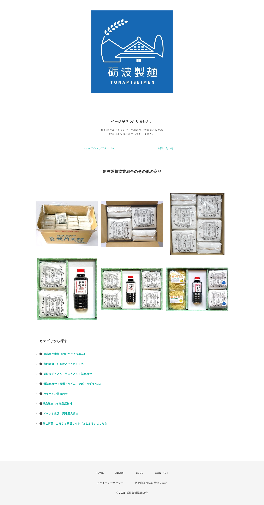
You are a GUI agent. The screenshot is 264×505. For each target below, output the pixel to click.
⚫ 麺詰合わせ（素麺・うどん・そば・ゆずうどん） (71, 383)
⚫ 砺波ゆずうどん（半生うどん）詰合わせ (65, 373)
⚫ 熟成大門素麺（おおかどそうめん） (62, 353)
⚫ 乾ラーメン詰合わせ (53, 393)
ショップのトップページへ (98, 148)
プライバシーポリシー (110, 482)
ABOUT (120, 472)
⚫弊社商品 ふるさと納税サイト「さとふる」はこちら (73, 423)
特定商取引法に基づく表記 (151, 482)
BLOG (140, 472)
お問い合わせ (165, 148)
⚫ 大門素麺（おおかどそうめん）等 (61, 363)
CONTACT (161, 472)
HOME (100, 472)
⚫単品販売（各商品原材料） (57, 403)
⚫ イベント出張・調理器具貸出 (58, 413)
